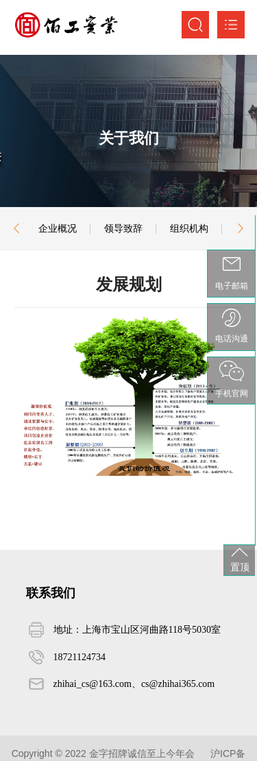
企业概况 (57, 228)
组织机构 (189, 228)
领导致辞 (123, 228)
